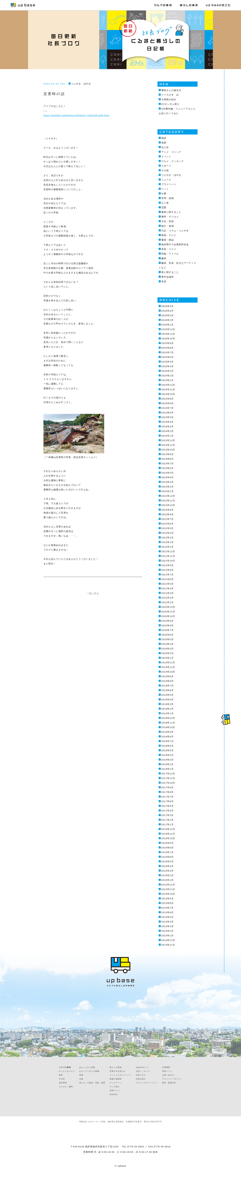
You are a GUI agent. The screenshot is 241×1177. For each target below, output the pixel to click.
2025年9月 (167, 343)
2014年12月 (168, 940)
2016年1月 (167, 880)
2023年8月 (167, 459)
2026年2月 (167, 320)
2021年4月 (167, 588)
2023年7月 (167, 463)
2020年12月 (168, 607)
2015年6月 (167, 912)
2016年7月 (167, 852)
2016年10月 (168, 838)
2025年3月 (167, 371)
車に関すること (170, 272)
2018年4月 (167, 755)
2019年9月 (167, 676)
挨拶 (163, 142)
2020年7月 (167, 630)
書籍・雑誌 (167, 239)
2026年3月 (167, 315)
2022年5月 (167, 528)
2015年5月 (167, 917)
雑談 (163, 138)
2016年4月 (167, 866)
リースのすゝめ (170, 94)
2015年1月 (167, 935)
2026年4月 (167, 310)
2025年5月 (167, 361)
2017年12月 (168, 773)
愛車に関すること (171, 212)
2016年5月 (167, 861)
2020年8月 (167, 625)
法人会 (165, 147)
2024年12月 (168, 384)
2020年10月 (168, 616)
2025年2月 (167, 375)
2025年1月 (167, 380)
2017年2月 (167, 820)
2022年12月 (168, 496)
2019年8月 (167, 681)
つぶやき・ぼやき (81, 83)
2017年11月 (168, 778)
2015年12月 (168, 884)
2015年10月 (168, 894)
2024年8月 (167, 403)
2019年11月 (168, 667)
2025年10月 (168, 338)
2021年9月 (167, 565)
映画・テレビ (168, 235)
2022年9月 (167, 509)
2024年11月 (168, 389)
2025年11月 (168, 334)
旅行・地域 (167, 226)
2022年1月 (167, 546)
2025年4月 (167, 366)
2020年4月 (167, 644)
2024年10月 (168, 394)
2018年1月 (167, 769)
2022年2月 (167, 542)
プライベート (168, 184)
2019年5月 (167, 695)
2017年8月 (167, 792)
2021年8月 (167, 570)
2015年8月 (167, 903)
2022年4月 (167, 533)
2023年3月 (167, 482)
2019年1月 (167, 713)
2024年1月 (167, 435)
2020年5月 (167, 639)
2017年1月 (167, 824)
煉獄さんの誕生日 (171, 90)
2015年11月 (168, 889)
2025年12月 (168, 329)
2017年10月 (168, 782)
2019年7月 (167, 685)
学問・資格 (167, 198)
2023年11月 (168, 445)
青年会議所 (167, 277)
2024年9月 (167, 398)
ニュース (166, 179)
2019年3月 (167, 704)
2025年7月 (167, 352)
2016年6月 (167, 857)
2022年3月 (167, 537)
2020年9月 (167, 621)
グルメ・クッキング (172, 161)
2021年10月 (168, 560)
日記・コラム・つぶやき (175, 230)
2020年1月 (167, 658)
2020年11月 (168, 611)
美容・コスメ (168, 249)
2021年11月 (168, 556)
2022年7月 (167, 519)
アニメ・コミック (171, 152)
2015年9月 (167, 898)
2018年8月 (167, 736)
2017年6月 (167, 801)
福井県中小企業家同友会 (175, 244)
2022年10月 (168, 505)
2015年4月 (167, 921)
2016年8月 (167, 847)
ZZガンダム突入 (170, 104)
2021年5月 (167, 583)
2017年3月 (167, 815)
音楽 (163, 281)
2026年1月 (167, 324)
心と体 (165, 202)
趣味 (163, 258)
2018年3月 (167, 759)
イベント (166, 156)
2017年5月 (167, 806)
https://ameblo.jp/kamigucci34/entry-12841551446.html (76, 115)
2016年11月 (168, 833)
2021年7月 (167, 574)
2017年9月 (167, 787)
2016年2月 (167, 875)
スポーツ (166, 165)
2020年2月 (167, 653)
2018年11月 (168, 722)
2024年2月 (167, 431)
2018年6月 (167, 745)
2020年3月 (167, 648)
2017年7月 (167, 796)
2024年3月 (167, 426)
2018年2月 (167, 764)
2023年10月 (168, 449)
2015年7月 (167, 907)
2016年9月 (167, 843)
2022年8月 (167, 514)
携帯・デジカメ (170, 216)
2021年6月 (167, 579)
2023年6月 (167, 468)
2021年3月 (167, 593)
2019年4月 (167, 699)
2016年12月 (168, 829)
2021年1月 (167, 602)
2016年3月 (167, 870)
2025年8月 (167, 347)
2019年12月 (168, 662)
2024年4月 (167, 422)
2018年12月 (168, 718)
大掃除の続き (168, 99)
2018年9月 (167, 732)
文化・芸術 (167, 221)
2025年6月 (167, 357)
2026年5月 (167, 306)
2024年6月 (167, 412)
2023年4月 (167, 477)
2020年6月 (167, 634)
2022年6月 (167, 523)
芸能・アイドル (170, 253)
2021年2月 (167, 597)
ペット (165, 189)
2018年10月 (168, 727)
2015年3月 (167, 926)
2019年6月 (167, 690)
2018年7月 (167, 741)
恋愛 (163, 207)
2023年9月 (167, 454)
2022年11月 (168, 500)
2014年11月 (168, 944)
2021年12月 (168, 551)
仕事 (163, 193)
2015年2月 (167, 931)
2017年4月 (167, 810)
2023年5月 (167, 472)
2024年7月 (167, 408)
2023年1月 (167, 491)
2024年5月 (167, 417)
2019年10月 (168, 671)
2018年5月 (167, 750)
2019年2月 (167, 708)
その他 (165, 170)
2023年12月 (168, 440)
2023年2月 (167, 486)
